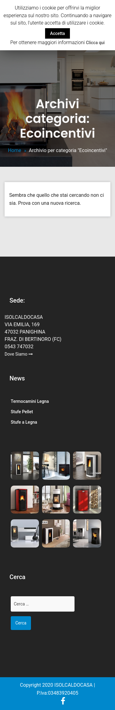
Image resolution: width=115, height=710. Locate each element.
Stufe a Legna (24, 422)
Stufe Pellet (22, 411)
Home (14, 150)
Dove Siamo (19, 354)
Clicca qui (95, 42)
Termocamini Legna (30, 401)
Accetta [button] (57, 33)
